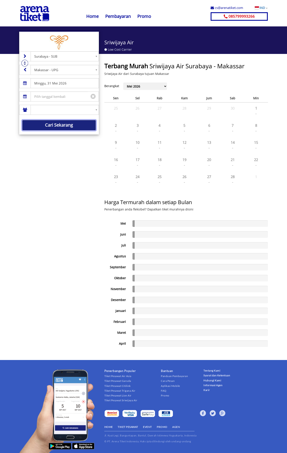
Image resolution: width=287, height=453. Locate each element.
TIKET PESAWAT (128, 427)
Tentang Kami (211, 370)
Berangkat (111, 86)
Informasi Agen (212, 385)
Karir (206, 390)
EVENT (147, 427)
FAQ (164, 390)
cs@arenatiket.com (227, 7)
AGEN (176, 427)
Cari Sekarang (59, 125)
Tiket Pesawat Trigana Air (120, 390)
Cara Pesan (168, 380)
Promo (144, 16)
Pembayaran (118, 16)
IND (263, 8)
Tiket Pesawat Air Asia (117, 376)
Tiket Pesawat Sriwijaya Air (120, 400)
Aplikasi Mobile (170, 386)
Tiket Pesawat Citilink (117, 386)
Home (92, 16)
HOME (108, 427)
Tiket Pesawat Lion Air (118, 395)
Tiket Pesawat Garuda (117, 380)
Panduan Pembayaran (174, 376)
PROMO (162, 427)
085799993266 (239, 16)
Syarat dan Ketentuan (216, 375)
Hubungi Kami (212, 380)
